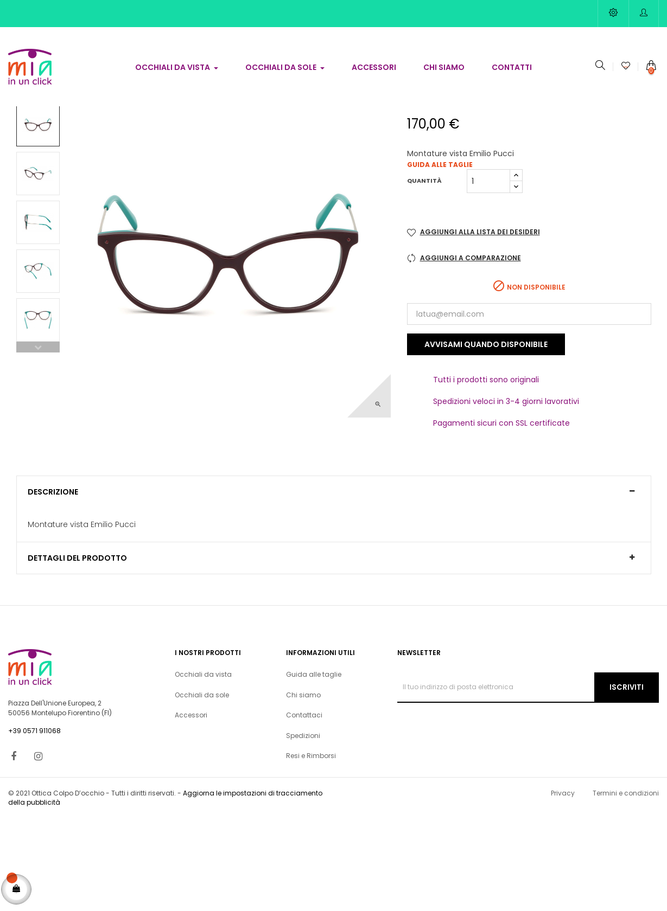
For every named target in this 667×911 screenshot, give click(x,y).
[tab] (334, 584)
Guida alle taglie (440, 256)
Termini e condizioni (626, 885)
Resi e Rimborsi (311, 848)
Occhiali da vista (203, 767)
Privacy (563, 885)
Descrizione (53, 584)
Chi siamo (303, 787)
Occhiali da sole (202, 787)
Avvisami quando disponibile (486, 437)
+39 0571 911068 (34, 823)
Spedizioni (303, 827)
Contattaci (304, 807)
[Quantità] (488, 273)
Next (38, 190)
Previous (38, 439)
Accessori (191, 807)
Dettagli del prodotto (77, 651)
